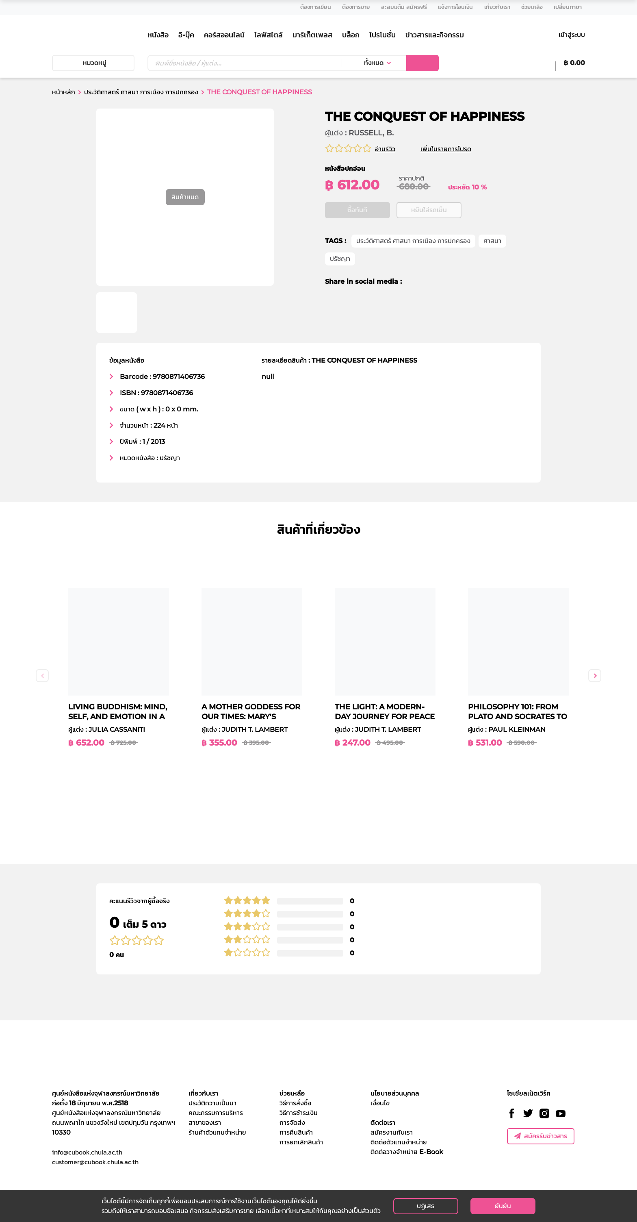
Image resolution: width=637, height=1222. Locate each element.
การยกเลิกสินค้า (301, 1142)
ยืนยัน (503, 1206)
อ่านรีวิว (385, 149)
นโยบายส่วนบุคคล (394, 1093)
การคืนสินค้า (296, 1132)
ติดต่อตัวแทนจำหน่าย (398, 1142)
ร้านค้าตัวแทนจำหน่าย (217, 1132)
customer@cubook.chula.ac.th (95, 1162)
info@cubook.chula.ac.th (87, 1152)
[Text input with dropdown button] (244, 63)
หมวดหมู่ (93, 63)
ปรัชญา (340, 297)
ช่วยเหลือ (292, 1093)
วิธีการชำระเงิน (299, 1113)
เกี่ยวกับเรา (203, 1093)
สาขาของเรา (204, 1122)
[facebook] (413, 320)
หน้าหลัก (63, 92)
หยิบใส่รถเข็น (429, 248)
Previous (42, 675)
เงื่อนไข (380, 1103)
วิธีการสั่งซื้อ (295, 1103)
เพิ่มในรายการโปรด (455, 149)
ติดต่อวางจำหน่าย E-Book (406, 1152)
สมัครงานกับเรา (391, 1132)
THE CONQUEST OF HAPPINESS (259, 92)
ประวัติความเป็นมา (212, 1103)
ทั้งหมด (374, 63)
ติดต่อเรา (382, 1122)
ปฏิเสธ (425, 1206)
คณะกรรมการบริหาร (215, 1113)
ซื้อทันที (357, 248)
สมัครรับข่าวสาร (540, 1136)
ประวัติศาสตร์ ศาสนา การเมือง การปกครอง (141, 92)
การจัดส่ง (292, 1122)
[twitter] (427, 320)
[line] (442, 320)
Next (594, 675)
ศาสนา (492, 279)
